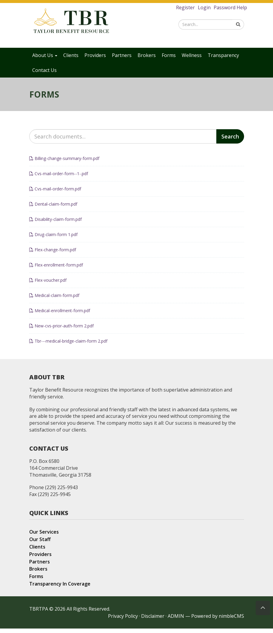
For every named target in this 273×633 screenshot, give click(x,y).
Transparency (223, 55)
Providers (95, 55)
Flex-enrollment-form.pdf (56, 269)
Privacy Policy (123, 620)
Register (185, 7)
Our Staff (40, 543)
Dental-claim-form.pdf (53, 208)
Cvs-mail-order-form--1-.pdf (58, 178)
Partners (122, 55)
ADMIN (176, 620)
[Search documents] (123, 141)
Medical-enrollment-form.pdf (59, 315)
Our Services (44, 536)
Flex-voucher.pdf (48, 284)
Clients (70, 55)
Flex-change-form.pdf (52, 254)
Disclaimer (152, 620)
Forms (169, 55)
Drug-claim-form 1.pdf (53, 239)
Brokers (147, 55)
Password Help (230, 7)
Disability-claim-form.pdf (55, 224)
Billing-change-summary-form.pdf (64, 163)
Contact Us (44, 70)
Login (204, 7)
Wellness (192, 55)
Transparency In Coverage (59, 588)
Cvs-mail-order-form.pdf (55, 193)
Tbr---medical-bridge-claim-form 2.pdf (68, 345)
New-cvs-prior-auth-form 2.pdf (61, 330)
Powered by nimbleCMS (217, 620)
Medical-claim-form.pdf (54, 300)
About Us (44, 55)
